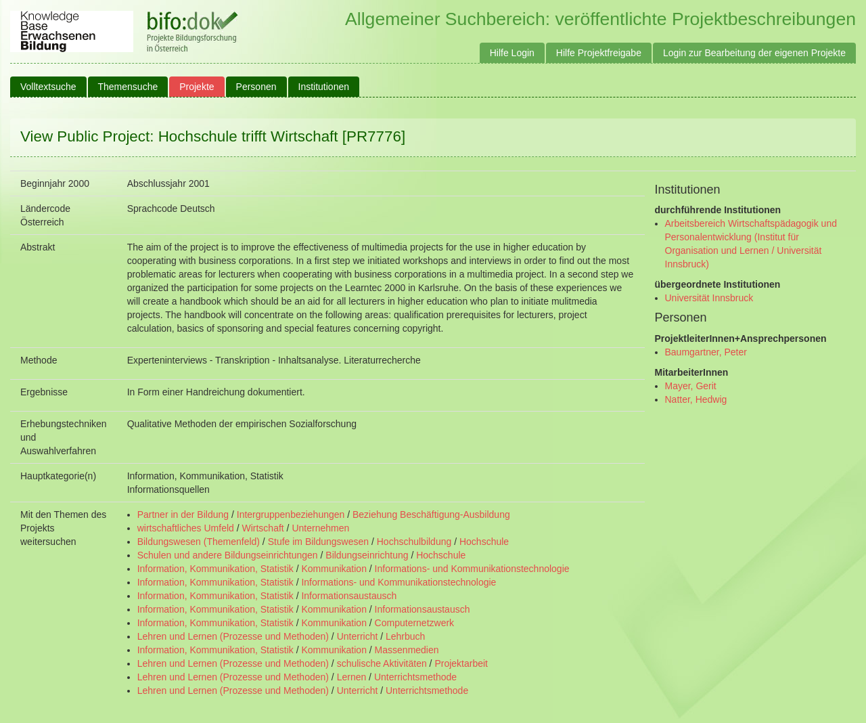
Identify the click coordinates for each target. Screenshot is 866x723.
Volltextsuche (48, 86)
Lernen (352, 677)
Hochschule (484, 541)
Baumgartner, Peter (706, 352)
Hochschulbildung (414, 541)
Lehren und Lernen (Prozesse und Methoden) (233, 636)
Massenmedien (407, 649)
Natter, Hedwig (696, 399)
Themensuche (128, 86)
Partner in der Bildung (183, 514)
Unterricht (357, 636)
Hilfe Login (512, 52)
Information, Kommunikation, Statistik (215, 568)
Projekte (196, 86)
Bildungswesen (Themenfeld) (198, 541)
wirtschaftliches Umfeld (185, 528)
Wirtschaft (262, 528)
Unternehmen (320, 528)
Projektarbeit (461, 663)
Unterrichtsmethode (415, 677)
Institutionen (324, 86)
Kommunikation (334, 568)
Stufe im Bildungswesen (318, 541)
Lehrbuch (405, 636)
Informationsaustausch (348, 595)
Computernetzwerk (415, 622)
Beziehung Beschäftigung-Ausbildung (431, 514)
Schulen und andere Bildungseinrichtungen (227, 555)
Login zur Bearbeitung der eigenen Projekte (754, 52)
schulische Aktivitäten (382, 663)
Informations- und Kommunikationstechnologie (472, 568)
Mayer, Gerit (690, 385)
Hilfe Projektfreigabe (598, 52)
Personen (256, 86)
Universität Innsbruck (709, 297)
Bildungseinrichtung (366, 555)
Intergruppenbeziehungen (291, 514)
